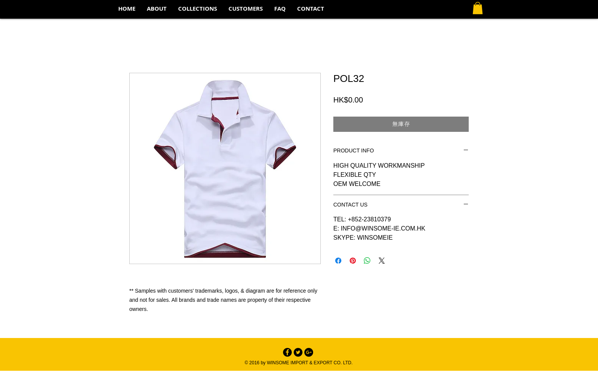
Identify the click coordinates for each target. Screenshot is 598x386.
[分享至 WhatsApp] (367, 260)
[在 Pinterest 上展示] (352, 260)
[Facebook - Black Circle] (287, 352)
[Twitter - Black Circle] (298, 352)
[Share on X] (381, 260)
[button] (197, 9)
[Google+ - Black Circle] (308, 352)
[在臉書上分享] (338, 260)
